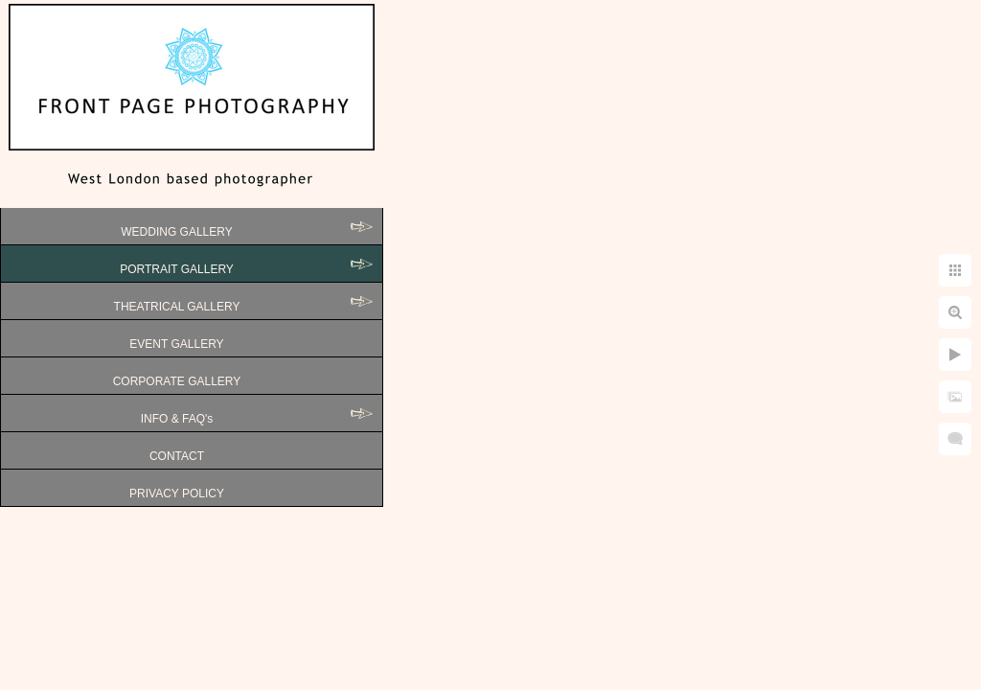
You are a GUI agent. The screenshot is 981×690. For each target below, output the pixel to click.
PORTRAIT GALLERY (177, 269)
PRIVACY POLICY (176, 493)
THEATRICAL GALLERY (177, 306)
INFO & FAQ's (177, 419)
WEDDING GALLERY (176, 232)
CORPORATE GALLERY (177, 381)
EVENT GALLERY (176, 344)
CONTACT (176, 456)
